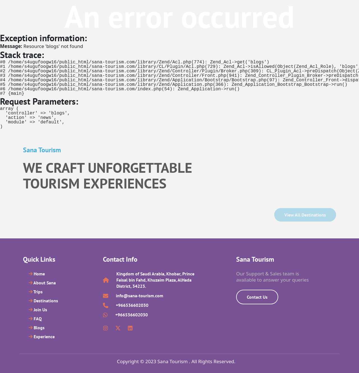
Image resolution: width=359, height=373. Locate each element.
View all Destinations (305, 215)
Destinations (43, 300)
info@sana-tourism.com (139, 295)
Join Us (38, 309)
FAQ (35, 318)
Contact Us (257, 297)
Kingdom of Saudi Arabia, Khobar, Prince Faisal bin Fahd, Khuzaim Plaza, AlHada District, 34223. (155, 280)
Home (37, 274)
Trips (36, 291)
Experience (42, 336)
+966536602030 (132, 305)
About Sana (42, 282)
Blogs (37, 327)
